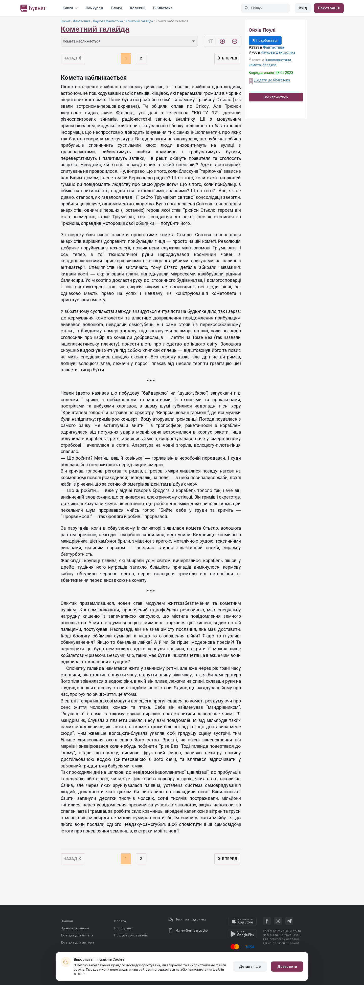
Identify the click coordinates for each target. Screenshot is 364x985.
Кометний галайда (139, 21)
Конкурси (94, 8)
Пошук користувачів (131, 935)
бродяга (269, 65)
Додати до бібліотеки (272, 80)
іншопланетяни (278, 60)
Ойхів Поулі (262, 30)
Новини (67, 921)
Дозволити (287, 967)
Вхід (303, 8)
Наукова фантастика (108, 21)
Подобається (265, 40)
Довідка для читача (77, 935)
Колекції (137, 8)
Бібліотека (163, 8)
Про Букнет (123, 928)
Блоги (116, 8)
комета (255, 65)
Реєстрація (329, 8)
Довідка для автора (77, 942)
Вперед (227, 58)
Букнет (65, 21)
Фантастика (81, 21)
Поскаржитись (276, 97)
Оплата (120, 921)
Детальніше (250, 967)
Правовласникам (75, 928)
